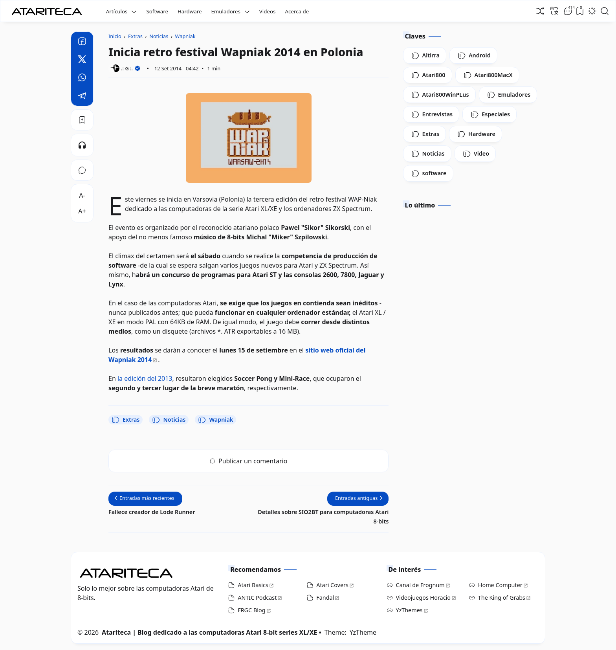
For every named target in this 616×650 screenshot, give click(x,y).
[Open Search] (604, 11)
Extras (125, 420)
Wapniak (215, 420)
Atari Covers (332, 585)
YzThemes (409, 610)
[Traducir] (554, 10)
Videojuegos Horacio (423, 597)
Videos (267, 11)
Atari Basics (253, 585)
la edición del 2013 (144, 378)
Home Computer (500, 585)
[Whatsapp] (82, 78)
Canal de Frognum (420, 585)
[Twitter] (82, 60)
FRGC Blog (251, 610)
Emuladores (225, 11)
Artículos (117, 11)
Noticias (168, 420)
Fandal (325, 597)
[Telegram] (82, 97)
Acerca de (297, 11)
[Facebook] (82, 42)
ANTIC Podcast (257, 597)
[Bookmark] (82, 120)
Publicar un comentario (248, 461)
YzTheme (363, 632)
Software (157, 11)
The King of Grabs (501, 597)
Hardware (190, 11)
